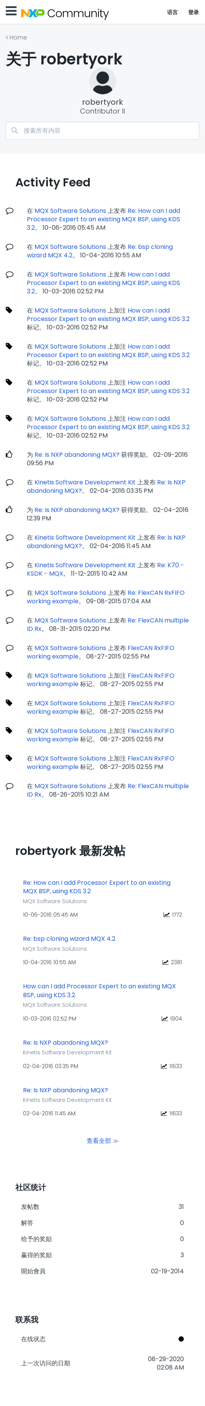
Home (18, 37)
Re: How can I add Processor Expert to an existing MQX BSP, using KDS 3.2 (103, 219)
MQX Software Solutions (70, 210)
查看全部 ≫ (103, 1140)
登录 (193, 12)
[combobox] (102, 131)
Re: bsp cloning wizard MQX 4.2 (69, 939)
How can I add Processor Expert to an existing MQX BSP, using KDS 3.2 (103, 283)
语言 (172, 12)
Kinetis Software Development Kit (85, 482)
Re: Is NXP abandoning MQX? (77, 454)
